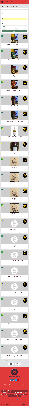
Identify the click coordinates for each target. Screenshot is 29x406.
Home (1, 7)
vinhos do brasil (18, 394)
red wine (21, 392)
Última (18, 363)
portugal (19, 396)
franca (6, 394)
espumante (17, 390)
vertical (9, 396)
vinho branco (17, 392)
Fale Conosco (25, 384)
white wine (10, 394)
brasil (26, 390)
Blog (10, 384)
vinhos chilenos (14, 396)
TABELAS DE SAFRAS (14, 386)
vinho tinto (12, 390)
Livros (15, 384)
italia (25, 392)
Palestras (6, 384)
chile (14, 394)
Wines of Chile (25, 394)
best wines (22, 390)
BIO (4, 384)
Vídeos (18, 384)
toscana (2, 394)
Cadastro (21, 384)
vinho (9, 390)
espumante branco (10, 392)
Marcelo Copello (4, 390)
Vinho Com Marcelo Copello (14, 399)
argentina (4, 392)
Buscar (14, 31)
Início (2, 384)
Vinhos (12, 384)
